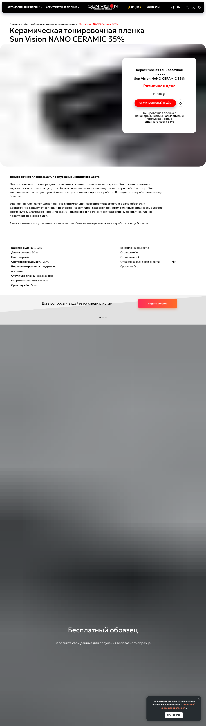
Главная (15, 24)
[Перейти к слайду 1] (100, 405)
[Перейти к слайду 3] (106, 405)
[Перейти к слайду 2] (103, 405)
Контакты (153, 7)
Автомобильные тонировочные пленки (49, 24)
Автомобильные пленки (23, 7)
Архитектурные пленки (61, 7)
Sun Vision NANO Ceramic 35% (98, 24)
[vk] (179, 7)
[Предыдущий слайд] (26, 356)
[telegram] (173, 7)
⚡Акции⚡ (135, 7)
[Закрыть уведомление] (198, 698)
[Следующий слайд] (180, 356)
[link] (193, 7)
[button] (187, 7)
